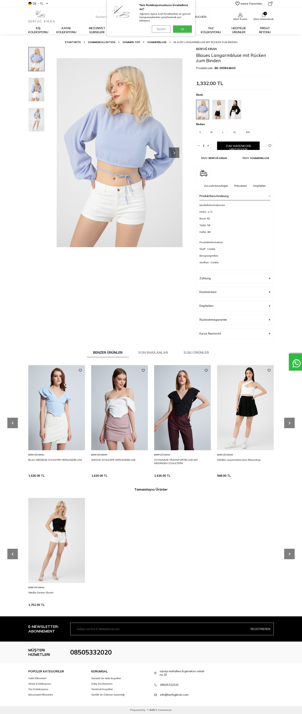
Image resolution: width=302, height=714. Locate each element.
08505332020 (91, 652)
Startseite (73, 42)
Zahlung (234, 278)
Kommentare (234, 292)
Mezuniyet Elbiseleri (97, 30)
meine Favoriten (249, 3)
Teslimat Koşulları (102, 689)
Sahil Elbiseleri (37, 678)
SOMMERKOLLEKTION (101, 42)
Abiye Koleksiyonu (39, 683)
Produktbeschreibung (234, 196)
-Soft (151, 709)
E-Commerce (164, 709)
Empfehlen (259, 185)
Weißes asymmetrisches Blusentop (239, 459)
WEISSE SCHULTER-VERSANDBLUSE (113, 459)
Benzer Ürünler (107, 352)
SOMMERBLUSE (157, 42)
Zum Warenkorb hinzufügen (238, 147)
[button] (174, 152)
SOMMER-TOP (131, 42)
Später (160, 29)
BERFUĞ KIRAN (206, 49)
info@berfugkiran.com (174, 694)
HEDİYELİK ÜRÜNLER (239, 30)
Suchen (198, 17)
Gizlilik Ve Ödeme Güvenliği (108, 694)
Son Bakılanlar (153, 352)
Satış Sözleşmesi (101, 683)
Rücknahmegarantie (234, 320)
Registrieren (260, 629)
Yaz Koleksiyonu (211, 30)
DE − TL (38, 3)
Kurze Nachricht (234, 334)
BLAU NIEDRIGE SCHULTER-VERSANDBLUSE (55, 459)
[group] (119, 152)
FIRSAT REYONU (265, 30)
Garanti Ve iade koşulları (106, 678)
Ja (182, 29)
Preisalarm (240, 185)
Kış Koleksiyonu (38, 30)
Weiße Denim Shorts (40, 592)
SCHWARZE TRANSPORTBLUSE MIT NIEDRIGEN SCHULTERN (176, 461)
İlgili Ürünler (196, 352)
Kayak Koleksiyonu (66, 30)
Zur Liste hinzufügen (216, 185)
